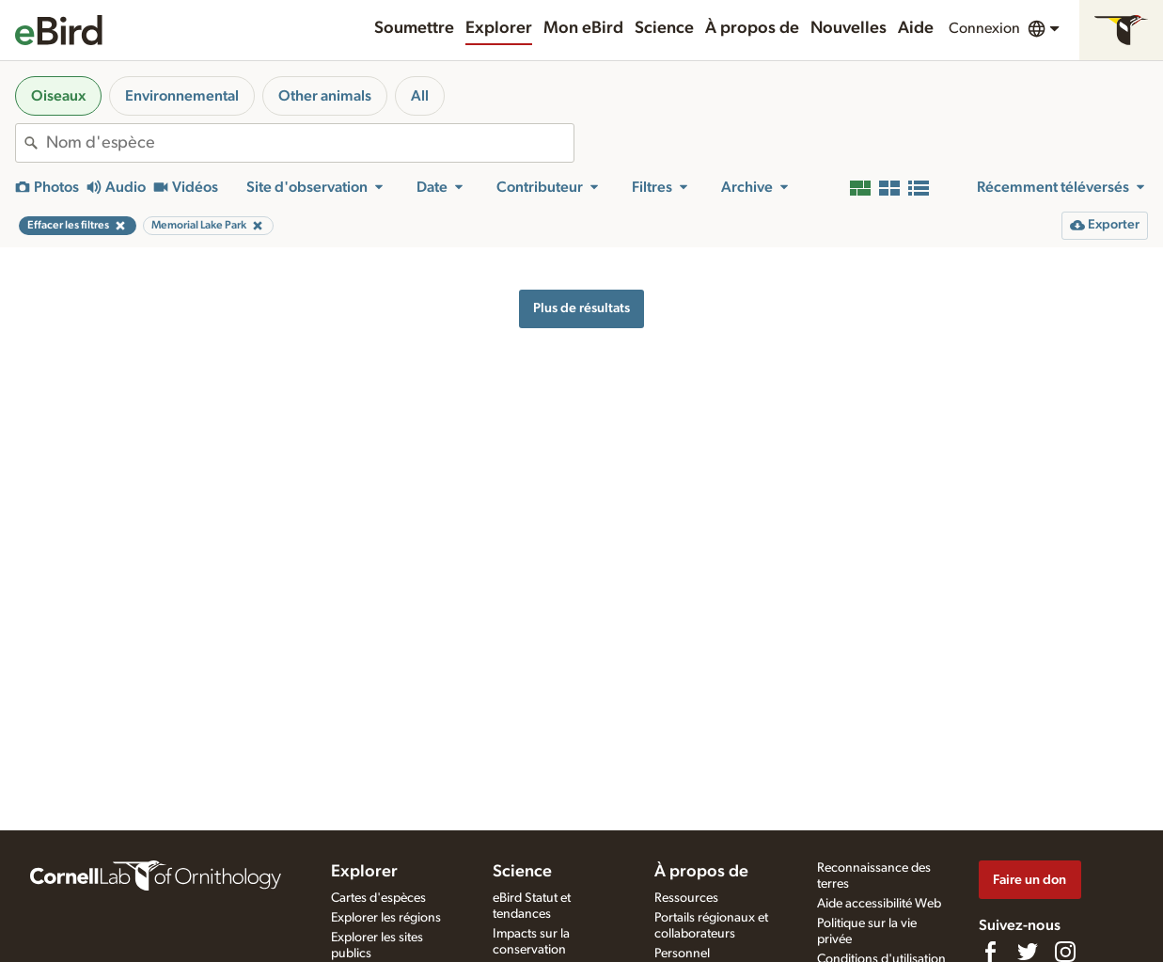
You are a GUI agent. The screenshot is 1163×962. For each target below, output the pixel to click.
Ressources (686, 898)
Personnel (682, 953)
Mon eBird (583, 28)
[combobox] (310, 143)
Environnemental (182, 95)
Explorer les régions (386, 917)
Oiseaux (58, 95)
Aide (916, 28)
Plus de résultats (581, 308)
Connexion (984, 28)
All (420, 95)
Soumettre (414, 28)
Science (664, 28)
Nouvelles (848, 28)
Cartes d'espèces (378, 898)
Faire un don (1029, 880)
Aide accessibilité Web (879, 903)
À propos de (752, 28)
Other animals (324, 95)
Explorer (498, 28)
